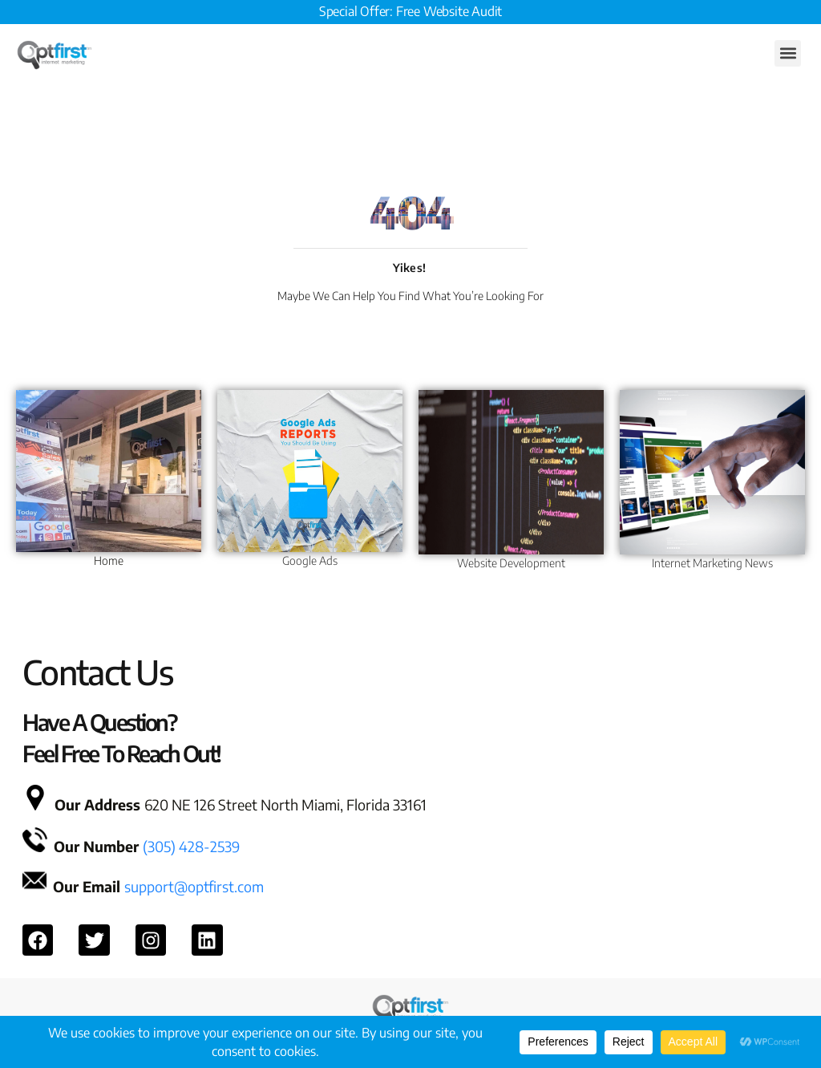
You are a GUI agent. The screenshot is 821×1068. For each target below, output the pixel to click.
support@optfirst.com (194, 886)
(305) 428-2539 (191, 846)
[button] (787, 53)
